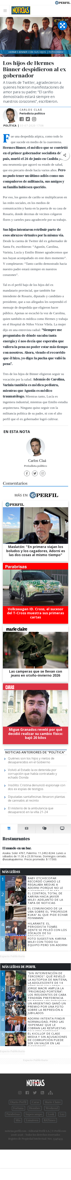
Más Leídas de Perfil (19, 967)
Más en (36, 495)
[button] (64, 155)
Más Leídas (11, 872)
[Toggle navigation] (6, 10)
